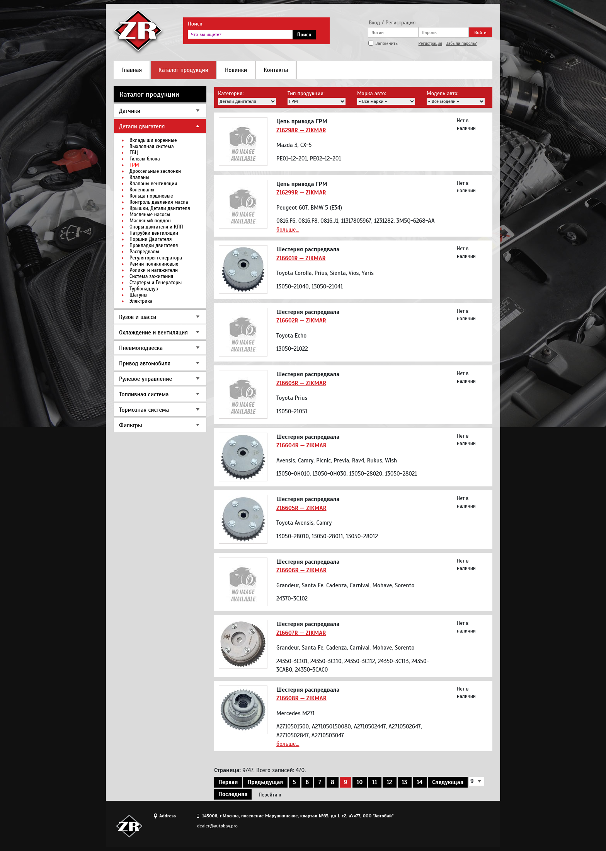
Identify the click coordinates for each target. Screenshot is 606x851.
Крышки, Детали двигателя (159, 208)
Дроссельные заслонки (155, 171)
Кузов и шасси (137, 317)
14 (420, 782)
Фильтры (130, 425)
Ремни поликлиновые (153, 264)
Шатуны (138, 295)
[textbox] (240, 34)
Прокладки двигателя (153, 245)
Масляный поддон (150, 221)
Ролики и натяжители (153, 270)
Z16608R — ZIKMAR (301, 698)
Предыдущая (265, 782)
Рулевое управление (145, 378)
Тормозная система (144, 409)
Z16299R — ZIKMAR (301, 192)
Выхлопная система (151, 146)
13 (404, 782)
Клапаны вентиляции (153, 184)
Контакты (276, 70)
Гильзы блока (144, 159)
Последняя (232, 794)
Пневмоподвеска (141, 347)
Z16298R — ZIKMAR (301, 130)
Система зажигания (151, 276)
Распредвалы (144, 252)
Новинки (236, 70)
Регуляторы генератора (155, 258)
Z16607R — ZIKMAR (301, 632)
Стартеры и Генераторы (155, 283)
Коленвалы (141, 190)
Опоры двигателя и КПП (156, 227)
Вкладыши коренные (153, 140)
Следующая (447, 782)
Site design (449, 825)
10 (360, 782)
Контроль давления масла (158, 202)
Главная (131, 70)
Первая (228, 782)
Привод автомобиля (144, 363)
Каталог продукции (183, 70)
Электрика (141, 301)
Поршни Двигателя (150, 239)
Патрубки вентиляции (153, 233)
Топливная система (144, 394)
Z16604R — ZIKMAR (301, 445)
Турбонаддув (143, 289)
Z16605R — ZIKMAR (301, 508)
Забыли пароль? (461, 43)
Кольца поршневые (151, 196)
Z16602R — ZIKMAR (301, 320)
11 (374, 782)
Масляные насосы (149, 214)
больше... (287, 229)
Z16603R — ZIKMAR (301, 383)
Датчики (129, 110)
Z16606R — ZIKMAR (301, 570)
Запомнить (386, 43)
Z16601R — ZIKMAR (301, 258)
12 (389, 782)
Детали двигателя (142, 126)
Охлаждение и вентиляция (153, 332)
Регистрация (430, 43)
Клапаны (139, 177)
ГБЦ (133, 153)
